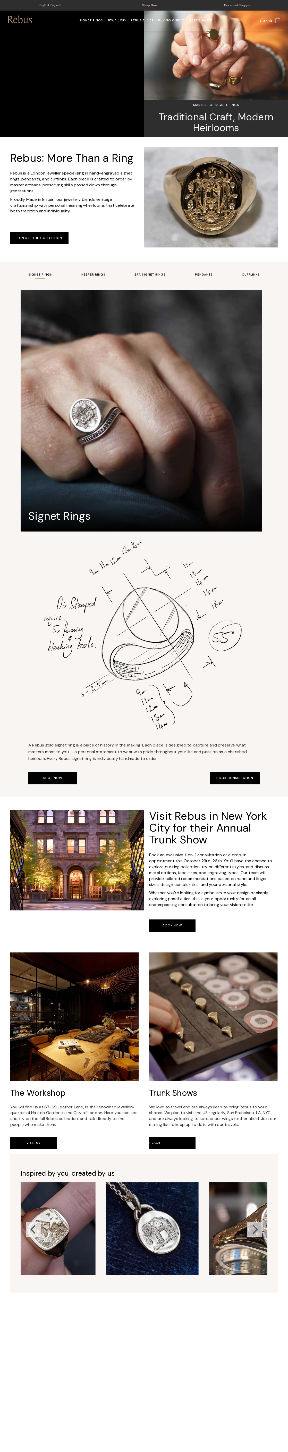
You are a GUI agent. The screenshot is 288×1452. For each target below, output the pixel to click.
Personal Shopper (238, 5)
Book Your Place (172, 1143)
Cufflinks (251, 274)
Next (254, 1229)
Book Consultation (234, 778)
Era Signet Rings (150, 274)
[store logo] (20, 19)
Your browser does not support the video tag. (72, 74)
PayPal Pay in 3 (50, 5)
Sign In (266, 21)
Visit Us (33, 1143)
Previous (33, 1229)
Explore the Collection (39, 238)
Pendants (204, 274)
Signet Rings (40, 274)
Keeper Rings (93, 274)
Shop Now (151, 5)
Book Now (172, 925)
